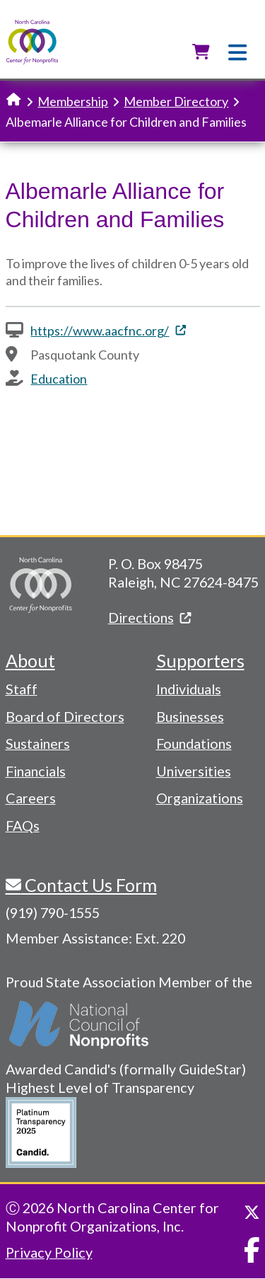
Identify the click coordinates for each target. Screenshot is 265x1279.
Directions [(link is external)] (149, 617)
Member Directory (176, 101)
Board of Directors (65, 716)
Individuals (188, 688)
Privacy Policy (49, 1252)
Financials (36, 770)
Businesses (190, 716)
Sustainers (38, 743)
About (30, 660)
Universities (193, 770)
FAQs (23, 825)
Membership (72, 101)
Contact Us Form (89, 884)
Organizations (199, 797)
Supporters (200, 660)
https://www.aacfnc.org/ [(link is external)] (107, 330)
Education (58, 378)
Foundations (194, 743)
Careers (31, 797)
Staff (21, 688)
